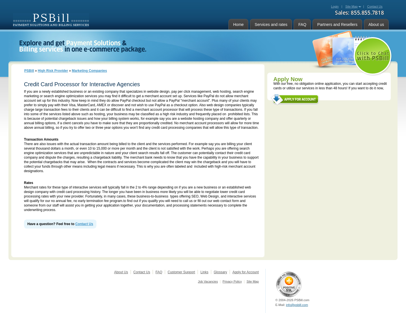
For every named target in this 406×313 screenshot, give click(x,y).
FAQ (302, 24)
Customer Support (181, 272)
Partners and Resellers (337, 24)
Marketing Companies (89, 71)
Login (335, 6)
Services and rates (271, 24)
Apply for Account (245, 272)
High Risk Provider (53, 71)
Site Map (351, 6)
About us (376, 24)
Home (238, 24)
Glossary (220, 272)
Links (204, 272)
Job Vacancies (208, 281)
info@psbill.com (297, 305)
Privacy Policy (232, 281)
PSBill (29, 71)
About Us (121, 272)
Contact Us (84, 224)
